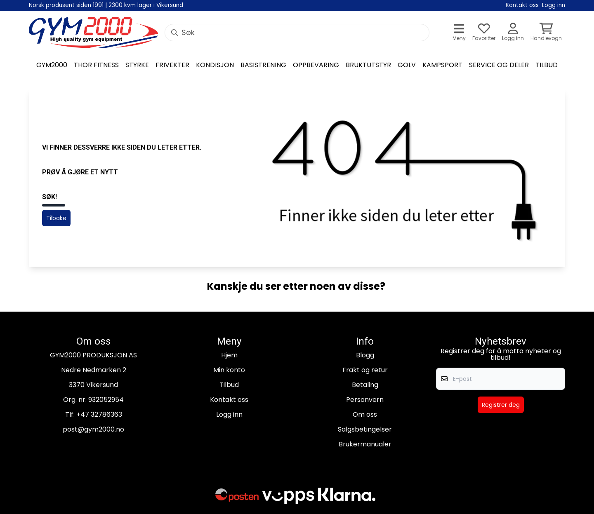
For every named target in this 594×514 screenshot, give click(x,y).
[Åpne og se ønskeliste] (484, 32)
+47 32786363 (99, 414)
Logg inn (229, 414)
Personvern (365, 399)
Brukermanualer (365, 444)
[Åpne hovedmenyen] (459, 32)
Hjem (229, 355)
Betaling (365, 385)
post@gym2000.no (93, 429)
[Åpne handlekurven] (546, 32)
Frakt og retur (365, 370)
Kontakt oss (229, 399)
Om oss (365, 414)
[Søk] (297, 32)
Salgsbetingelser (365, 429)
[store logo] (93, 32)
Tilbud (229, 385)
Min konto (229, 370)
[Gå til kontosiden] (513, 32)
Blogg (365, 355)
